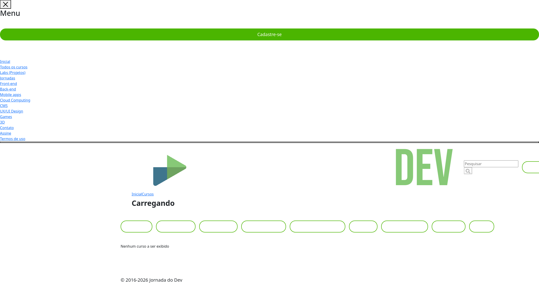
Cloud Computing (15, 100)
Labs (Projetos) (13, 72)
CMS (4, 105)
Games (6, 116)
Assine (5, 133)
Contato (7, 127)
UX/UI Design (11, 111)
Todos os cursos (14, 67)
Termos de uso (12, 138)
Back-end (8, 89)
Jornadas (7, 78)
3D (2, 122)
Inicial (5, 61)
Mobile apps (10, 94)
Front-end (8, 83)
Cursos (148, 194)
